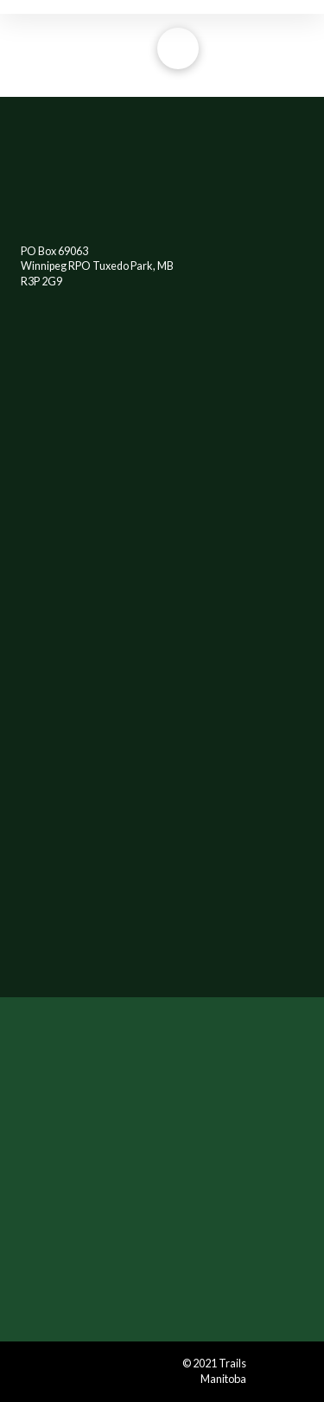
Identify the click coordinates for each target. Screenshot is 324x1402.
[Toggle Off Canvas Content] (178, 48)
